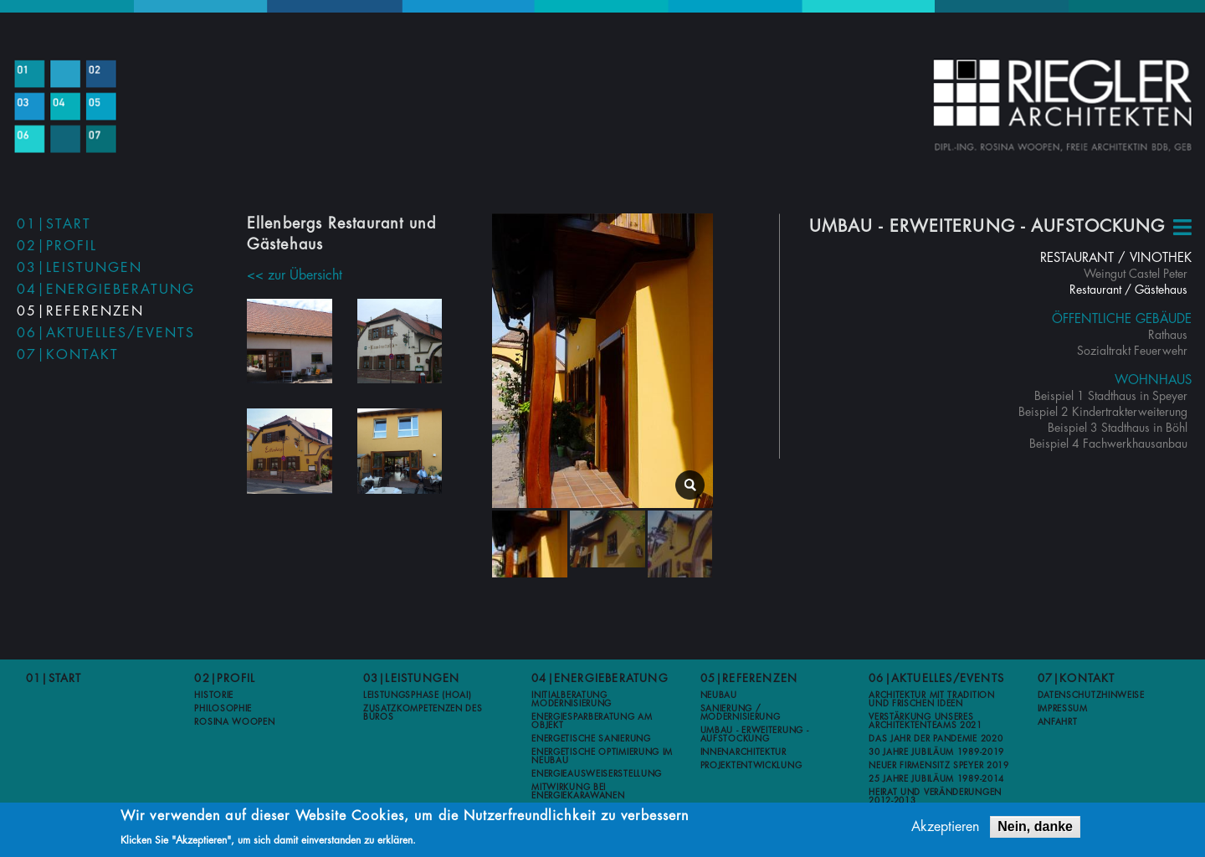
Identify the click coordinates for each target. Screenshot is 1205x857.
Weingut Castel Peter (1135, 274)
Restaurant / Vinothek (1116, 258)
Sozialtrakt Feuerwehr (1132, 351)
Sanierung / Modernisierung (740, 712)
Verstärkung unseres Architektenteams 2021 (925, 720)
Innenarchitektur (743, 751)
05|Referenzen (80, 311)
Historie (213, 694)
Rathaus (1167, 335)
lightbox (689, 483)
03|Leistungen (79, 268)
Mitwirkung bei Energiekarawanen (577, 791)
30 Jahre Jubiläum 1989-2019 (936, 751)
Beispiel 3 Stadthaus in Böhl (1117, 428)
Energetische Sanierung (590, 738)
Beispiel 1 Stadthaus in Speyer (1110, 396)
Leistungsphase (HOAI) (417, 694)
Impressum (1063, 708)
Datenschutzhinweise (1091, 694)
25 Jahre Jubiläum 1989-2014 (936, 778)
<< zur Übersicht (294, 275)
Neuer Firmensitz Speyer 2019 (939, 765)
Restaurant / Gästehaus (1128, 289)
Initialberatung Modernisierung (571, 698)
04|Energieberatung (106, 289)
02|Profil (57, 246)
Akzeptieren (945, 827)
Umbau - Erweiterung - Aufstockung (754, 734)
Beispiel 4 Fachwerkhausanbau (1108, 443)
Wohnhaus (1153, 380)
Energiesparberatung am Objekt (591, 720)
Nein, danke (1035, 827)
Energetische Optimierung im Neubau (602, 755)
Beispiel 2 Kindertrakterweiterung (1102, 412)
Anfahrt (1058, 721)
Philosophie (223, 708)
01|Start (54, 224)
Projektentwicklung (751, 765)
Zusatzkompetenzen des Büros (423, 712)
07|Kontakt (68, 355)
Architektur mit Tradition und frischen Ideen (932, 698)
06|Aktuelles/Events (106, 333)
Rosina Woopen (234, 721)
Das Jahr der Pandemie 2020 (935, 738)
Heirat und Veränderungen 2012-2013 (935, 796)
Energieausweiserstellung (596, 773)
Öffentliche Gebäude (1122, 319)
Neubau (718, 694)
